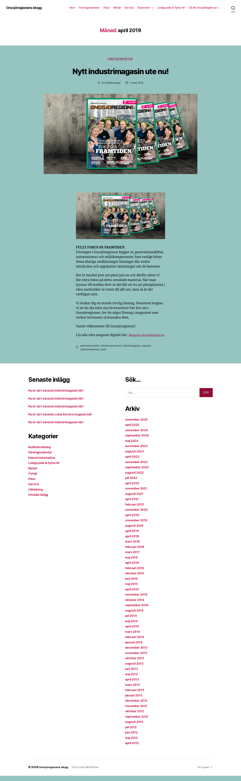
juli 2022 (132, 483)
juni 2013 (132, 674)
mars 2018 (133, 547)
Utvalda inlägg (39, 500)
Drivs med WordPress (86, 772)
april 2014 (132, 631)
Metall (117, 7)
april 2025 (133, 430)
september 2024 (138, 440)
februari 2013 (135, 695)
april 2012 (132, 748)
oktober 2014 (135, 605)
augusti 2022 (135, 478)
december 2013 (137, 653)
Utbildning (36, 495)
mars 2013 (133, 690)
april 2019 (132, 536)
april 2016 (132, 568)
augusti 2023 (135, 456)
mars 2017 (133, 557)
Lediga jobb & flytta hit (171, 7)
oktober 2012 (135, 716)
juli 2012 (131, 732)
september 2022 (138, 472)
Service (129, 7)
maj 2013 (132, 679)
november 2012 (137, 711)
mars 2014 (133, 637)
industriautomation (111, 350)
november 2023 (137, 451)
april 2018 (132, 541)
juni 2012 (132, 737)
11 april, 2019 (136, 83)
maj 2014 (132, 626)
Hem (72, 7)
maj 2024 (132, 446)
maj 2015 (132, 589)
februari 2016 (135, 573)
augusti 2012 (135, 727)
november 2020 (137, 515)
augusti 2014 (135, 616)
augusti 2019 (135, 531)
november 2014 (137, 600)
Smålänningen (112, 83)
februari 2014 (135, 642)
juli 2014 (131, 621)
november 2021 (137, 494)
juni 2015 (132, 584)
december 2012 (137, 706)
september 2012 (137, 722)
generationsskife (89, 350)
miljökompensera (90, 354)
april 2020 (133, 520)
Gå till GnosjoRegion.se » (204, 7)
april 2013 (132, 684)
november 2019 (137, 525)
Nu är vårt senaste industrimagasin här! (58, 396)
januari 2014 (134, 647)
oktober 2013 (135, 663)
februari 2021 (135, 509)
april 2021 (132, 504)
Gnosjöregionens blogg (25, 8)
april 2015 (132, 594)
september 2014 (138, 610)
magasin (146, 350)
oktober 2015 (135, 578)
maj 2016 (132, 563)
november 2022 (137, 467)
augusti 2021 (135, 499)
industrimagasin (132, 350)
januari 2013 (134, 700)
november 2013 (137, 658)
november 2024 (137, 435)
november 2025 (137, 425)
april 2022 (133, 488)
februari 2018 (135, 552)
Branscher (144, 7)
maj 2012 (132, 743)
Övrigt (33, 479)
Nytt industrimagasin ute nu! (120, 71)
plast (104, 354)
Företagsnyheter (89, 7)
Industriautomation (43, 463)
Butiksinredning (40, 452)
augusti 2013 (135, 669)
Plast (106, 7)
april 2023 (133, 462)
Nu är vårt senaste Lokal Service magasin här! (63, 419)
